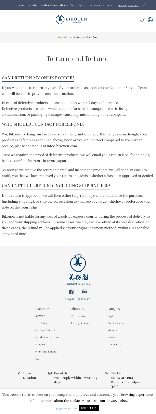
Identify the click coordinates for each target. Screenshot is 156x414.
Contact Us (114, 344)
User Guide (41, 323)
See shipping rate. (128, 5)
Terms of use (78, 316)
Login (111, 316)
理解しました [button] (89, 408)
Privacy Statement (81, 323)
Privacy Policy (66, 409)
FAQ (37, 358)
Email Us (60, 373)
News (111, 337)
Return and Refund (45, 351)
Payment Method (45, 330)
